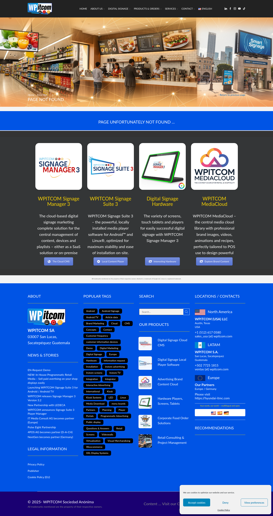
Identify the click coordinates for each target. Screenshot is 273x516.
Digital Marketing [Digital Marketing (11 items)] (109, 348)
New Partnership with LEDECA (46, 405)
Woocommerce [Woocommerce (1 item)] (94, 446)
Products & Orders (148, 8)
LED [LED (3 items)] (111, 397)
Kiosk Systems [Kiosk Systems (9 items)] (94, 397)
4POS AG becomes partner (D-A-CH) (50, 432)
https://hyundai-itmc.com (212, 398)
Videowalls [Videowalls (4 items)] (107, 434)
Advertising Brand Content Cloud (170, 381)
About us (98, 8)
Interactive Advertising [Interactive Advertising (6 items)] (98, 385)
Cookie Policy (223, 510)
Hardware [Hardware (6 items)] (91, 360)
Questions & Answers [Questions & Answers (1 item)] (97, 428)
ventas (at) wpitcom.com (211, 369)
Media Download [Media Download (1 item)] (95, 403)
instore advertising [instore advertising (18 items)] (115, 366)
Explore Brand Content (214, 261)
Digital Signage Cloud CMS (172, 342)
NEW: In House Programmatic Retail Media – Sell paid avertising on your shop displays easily (52, 378)
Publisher (33, 470)
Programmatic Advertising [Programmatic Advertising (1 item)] (114, 415)
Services (171, 8)
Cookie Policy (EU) (39, 477)
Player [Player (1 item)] (122, 409)
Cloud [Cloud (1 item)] (114, 323)
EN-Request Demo (39, 370)
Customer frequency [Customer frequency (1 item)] (97, 335)
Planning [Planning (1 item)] (106, 409)
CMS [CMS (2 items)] (127, 323)
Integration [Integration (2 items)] (92, 378)
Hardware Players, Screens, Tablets (170, 401)
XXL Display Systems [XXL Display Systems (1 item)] (97, 452)
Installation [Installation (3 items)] (92, 366)
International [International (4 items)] (93, 391)
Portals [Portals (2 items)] (89, 415)
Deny (225, 502)
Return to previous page (232, 94)
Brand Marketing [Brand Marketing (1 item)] (95, 323)
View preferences (254, 502)
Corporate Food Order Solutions (173, 420)
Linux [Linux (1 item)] (123, 397)
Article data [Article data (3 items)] (112, 317)
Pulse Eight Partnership (42, 427)
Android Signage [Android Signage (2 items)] (110, 310)
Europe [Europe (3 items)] (113, 354)
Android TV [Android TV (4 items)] (92, 317)
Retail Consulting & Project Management (172, 440)
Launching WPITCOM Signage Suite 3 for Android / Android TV (53, 389)
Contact (188, 8)
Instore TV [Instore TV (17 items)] (115, 372)
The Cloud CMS (58, 261)
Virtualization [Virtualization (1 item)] (93, 440)
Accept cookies (196, 502)
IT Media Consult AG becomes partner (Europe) (51, 420)
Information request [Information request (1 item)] (114, 360)
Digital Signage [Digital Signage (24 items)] (94, 354)
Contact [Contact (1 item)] (107, 329)
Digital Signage (119, 8)
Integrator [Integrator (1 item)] (110, 378)
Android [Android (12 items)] (90, 310)
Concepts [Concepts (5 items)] (91, 329)
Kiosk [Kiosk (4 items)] (110, 391)
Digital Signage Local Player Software (172, 362)
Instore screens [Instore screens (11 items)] (94, 372)
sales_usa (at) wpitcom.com (213, 336)
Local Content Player (110, 261)
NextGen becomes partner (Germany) (50, 437)
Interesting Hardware (162, 261)
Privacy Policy (36, 464)
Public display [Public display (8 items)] (93, 422)
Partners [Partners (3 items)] (90, 409)
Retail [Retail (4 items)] (119, 428)
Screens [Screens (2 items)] (90, 434)
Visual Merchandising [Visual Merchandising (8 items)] (119, 440)
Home (83, 8)
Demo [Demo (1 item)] (89, 348)
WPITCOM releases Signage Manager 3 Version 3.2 (52, 398)
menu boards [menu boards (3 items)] (119, 403)
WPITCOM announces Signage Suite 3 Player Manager (51, 411)
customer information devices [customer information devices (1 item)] (102, 341)
